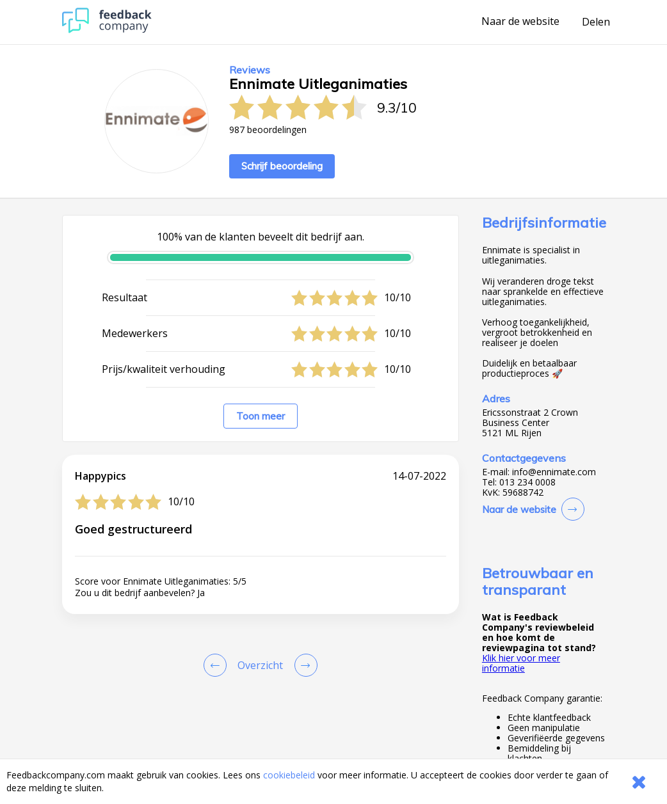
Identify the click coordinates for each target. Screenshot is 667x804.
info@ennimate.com (554, 472)
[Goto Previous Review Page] (218, 665)
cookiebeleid (289, 775)
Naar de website (520, 21)
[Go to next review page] (303, 665)
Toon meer (260, 416)
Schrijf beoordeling (282, 166)
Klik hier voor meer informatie (521, 663)
